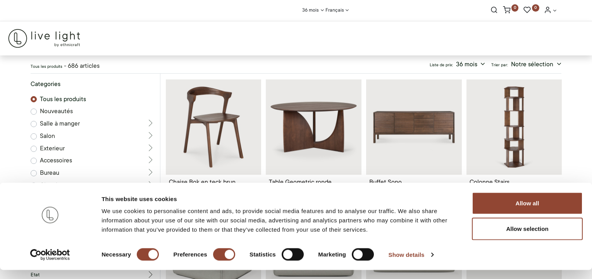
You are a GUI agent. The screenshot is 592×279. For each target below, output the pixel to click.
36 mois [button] (467, 64)
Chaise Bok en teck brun (202, 182)
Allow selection (527, 237)
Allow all (527, 212)
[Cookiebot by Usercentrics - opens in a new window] (50, 264)
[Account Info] (550, 11)
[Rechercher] (494, 11)
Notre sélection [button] (533, 64)
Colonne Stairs (489, 182)
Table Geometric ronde (300, 182)
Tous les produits (63, 99)
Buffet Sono (385, 182)
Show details (407, 263)
